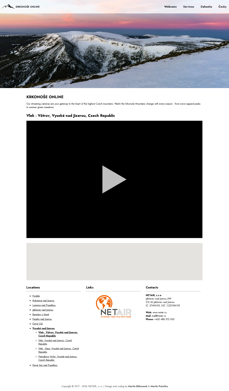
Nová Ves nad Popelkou (44, 365)
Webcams (170, 7)
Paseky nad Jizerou (42, 319)
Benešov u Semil (40, 314)
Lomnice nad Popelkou (44, 305)
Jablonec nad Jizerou (42, 310)
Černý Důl (37, 323)
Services (188, 7)
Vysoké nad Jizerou (43, 328)
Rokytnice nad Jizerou (43, 300)
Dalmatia (206, 7)
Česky (222, 7)
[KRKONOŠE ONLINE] (114, 50)
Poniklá (36, 296)
